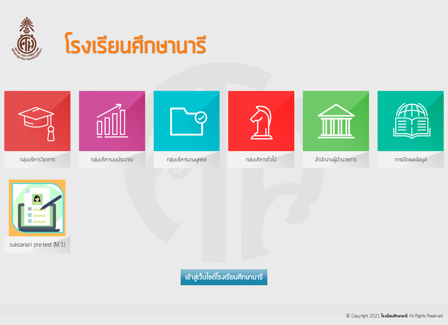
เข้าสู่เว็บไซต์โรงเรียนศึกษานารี (224, 277)
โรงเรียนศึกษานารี (394, 316)
